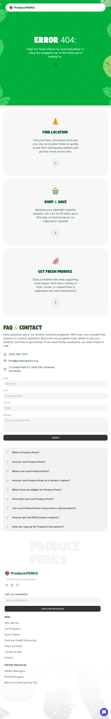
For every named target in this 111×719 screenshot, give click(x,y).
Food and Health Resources (21, 640)
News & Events (13, 646)
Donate (9, 657)
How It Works (12, 634)
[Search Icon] (55, 65)
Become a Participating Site (21, 682)
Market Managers (15, 671)
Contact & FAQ (13, 652)
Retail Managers (14, 676)
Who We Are (12, 623)
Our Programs (13, 628)
